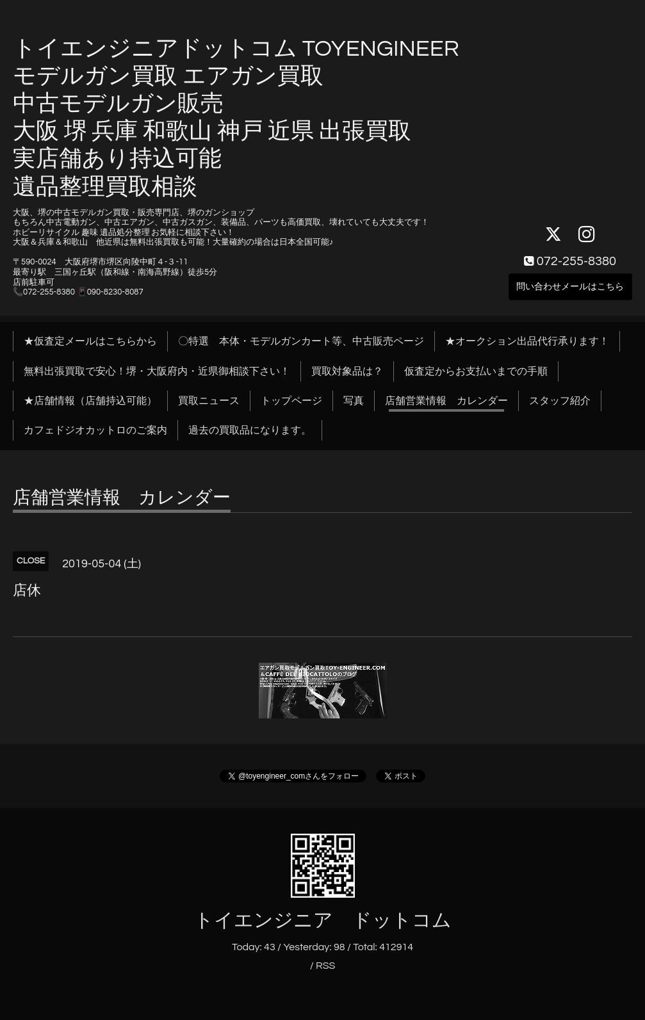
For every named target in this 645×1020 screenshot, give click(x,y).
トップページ (291, 401)
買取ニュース (209, 401)
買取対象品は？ (347, 371)
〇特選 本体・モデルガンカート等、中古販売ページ (301, 341)
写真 (353, 401)
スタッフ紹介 (560, 401)
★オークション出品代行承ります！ (527, 341)
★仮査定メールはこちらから (90, 341)
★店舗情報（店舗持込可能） (90, 401)
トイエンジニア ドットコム (323, 920)
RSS (325, 965)
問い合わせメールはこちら (570, 280)
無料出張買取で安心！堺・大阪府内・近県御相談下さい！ (157, 371)
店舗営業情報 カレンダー (446, 401)
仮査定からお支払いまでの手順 (476, 371)
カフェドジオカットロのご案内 (95, 430)
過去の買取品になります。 (249, 430)
